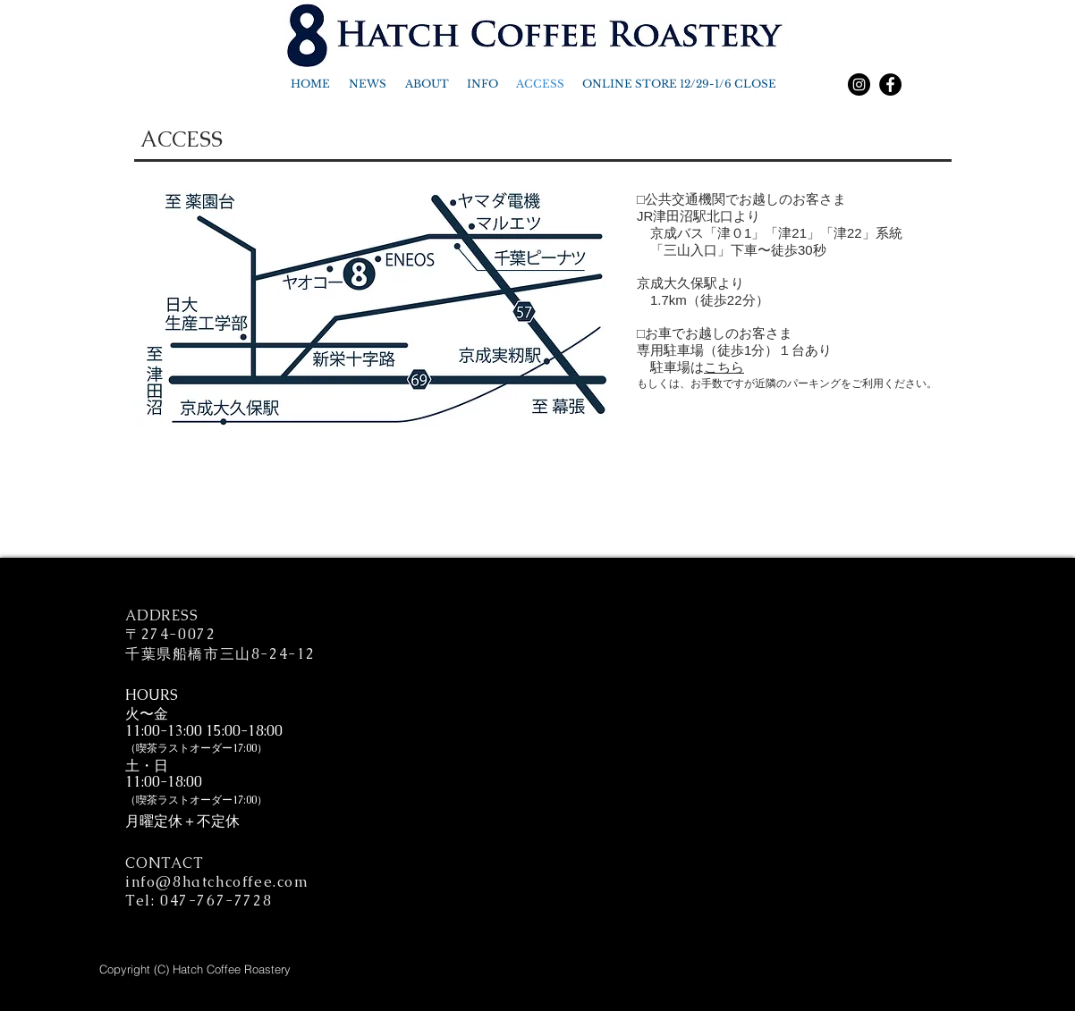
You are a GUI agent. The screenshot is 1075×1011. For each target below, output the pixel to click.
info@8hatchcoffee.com (217, 881)
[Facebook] (890, 84)
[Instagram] (859, 84)
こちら (724, 367)
